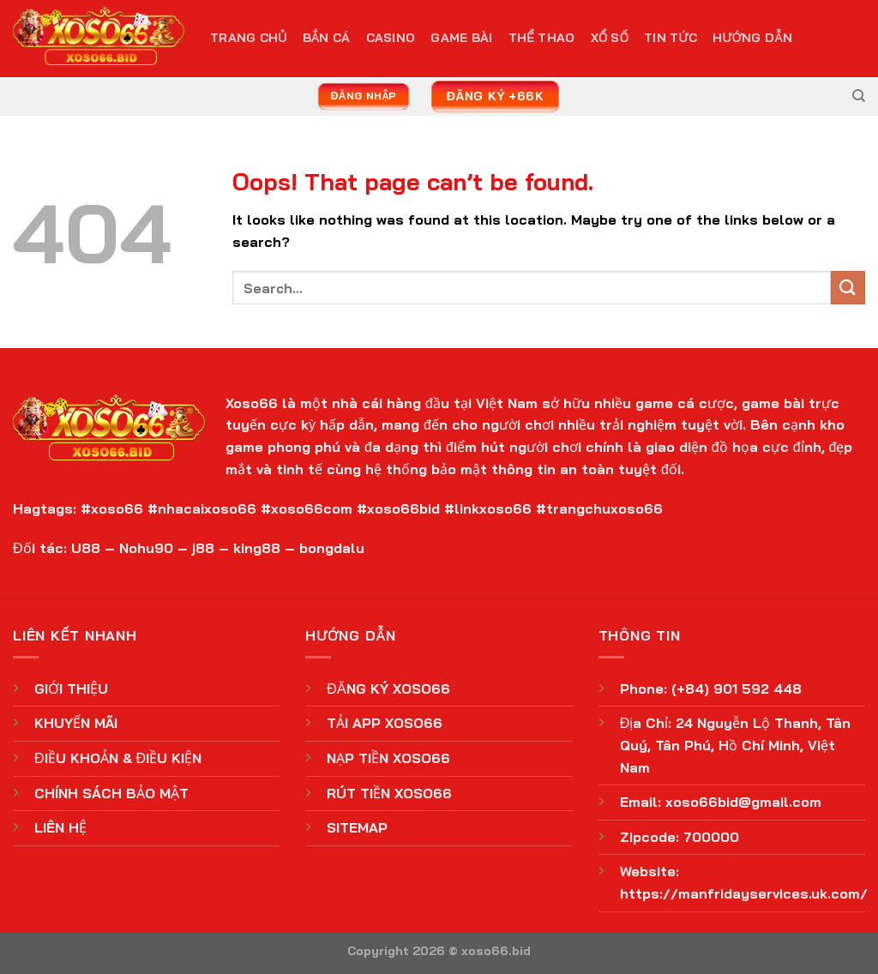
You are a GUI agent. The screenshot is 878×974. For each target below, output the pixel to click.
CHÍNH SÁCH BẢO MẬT (111, 793)
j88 (203, 547)
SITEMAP (357, 827)
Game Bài (461, 37)
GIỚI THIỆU (71, 688)
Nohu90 (146, 547)
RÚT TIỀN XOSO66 (389, 793)
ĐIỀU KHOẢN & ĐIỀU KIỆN (117, 758)
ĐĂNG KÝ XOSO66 (388, 688)
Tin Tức (670, 37)
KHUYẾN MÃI (75, 722)
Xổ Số (609, 37)
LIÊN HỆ (60, 827)
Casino (391, 37)
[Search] (858, 96)
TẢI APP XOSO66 (384, 722)
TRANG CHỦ (248, 37)
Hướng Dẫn (752, 37)
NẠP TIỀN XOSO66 (388, 758)
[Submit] (848, 287)
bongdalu (331, 547)
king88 (256, 547)
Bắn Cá (327, 37)
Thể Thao (541, 37)
